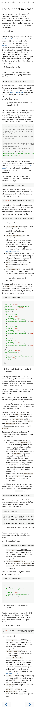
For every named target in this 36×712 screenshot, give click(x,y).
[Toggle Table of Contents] (2, 2)
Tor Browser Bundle (9, 39)
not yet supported (12, 251)
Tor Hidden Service (16, 92)
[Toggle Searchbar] (8, 2)
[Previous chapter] (6, 704)
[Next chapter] (29, 704)
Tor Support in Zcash (17, 9)
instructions (6, 45)
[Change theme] (5, 2)
